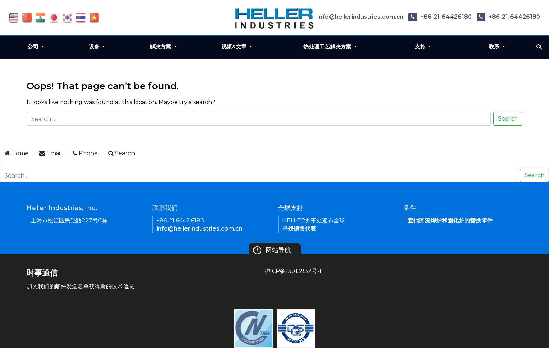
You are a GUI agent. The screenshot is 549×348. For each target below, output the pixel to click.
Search (508, 118)
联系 (495, 46)
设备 (95, 46)
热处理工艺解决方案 (328, 46)
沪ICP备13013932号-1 (292, 271)
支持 (421, 46)
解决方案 (161, 46)
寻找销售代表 (299, 228)
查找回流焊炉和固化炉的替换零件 (450, 220)
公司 (34, 46)
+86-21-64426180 (440, 16)
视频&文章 (234, 46)
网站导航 (272, 250)
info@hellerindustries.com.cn (355, 16)
